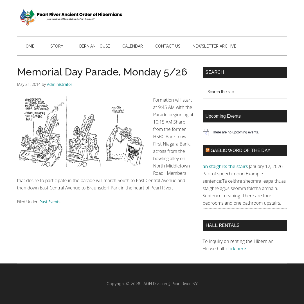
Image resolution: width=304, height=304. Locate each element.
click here (236, 248)
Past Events (49, 201)
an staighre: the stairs (225, 166)
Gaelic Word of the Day (241, 150)
